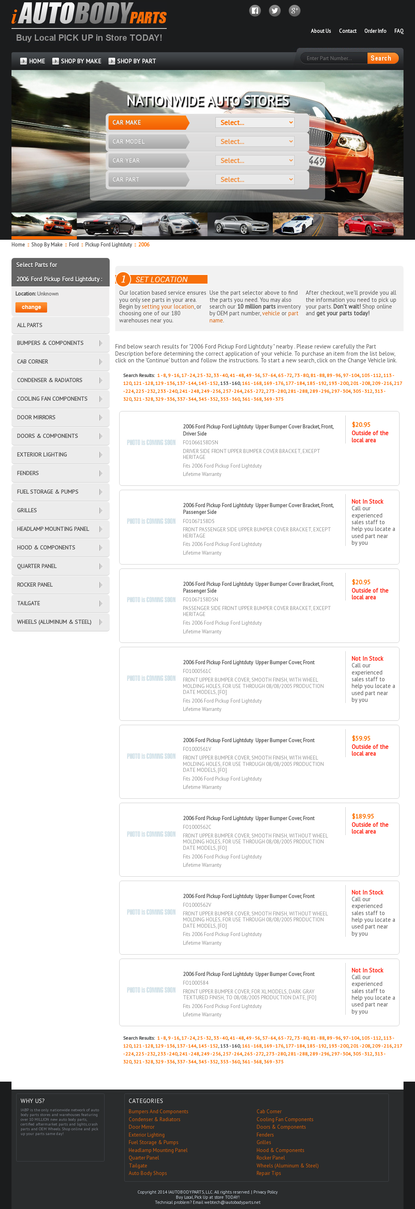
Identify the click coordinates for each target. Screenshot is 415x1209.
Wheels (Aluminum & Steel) (288, 1165)
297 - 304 (341, 391)
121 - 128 (143, 383)
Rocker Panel (271, 1157)
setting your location (168, 306)
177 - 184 (295, 383)
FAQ (399, 31)
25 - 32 (204, 375)
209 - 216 (382, 383)
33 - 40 (220, 375)
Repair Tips (269, 1173)
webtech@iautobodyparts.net (232, 1202)
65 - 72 (285, 375)
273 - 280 (276, 391)
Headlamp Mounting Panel (158, 1150)
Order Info (375, 31)
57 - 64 (269, 375)
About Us (321, 31)
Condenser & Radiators (155, 1119)
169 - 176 (274, 383)
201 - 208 (360, 383)
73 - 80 (301, 375)
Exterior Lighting (147, 1134)
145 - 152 (208, 383)
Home (18, 244)
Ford (74, 244)
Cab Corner (269, 1111)
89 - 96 (334, 375)
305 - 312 (363, 391)
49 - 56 (253, 375)
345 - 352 (208, 399)
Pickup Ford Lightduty (109, 244)
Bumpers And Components (158, 1111)
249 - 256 (211, 391)
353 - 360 (230, 399)
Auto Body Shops (148, 1173)
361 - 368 (252, 399)
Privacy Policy (265, 1192)
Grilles (264, 1142)
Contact (347, 31)
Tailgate (138, 1165)
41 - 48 (237, 375)
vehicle (271, 313)
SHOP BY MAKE (81, 61)
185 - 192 (317, 383)
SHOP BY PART (136, 61)
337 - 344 (186, 399)
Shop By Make (47, 244)
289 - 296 (319, 391)
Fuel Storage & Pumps (154, 1142)
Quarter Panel (144, 1157)
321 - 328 (143, 399)
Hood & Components (281, 1150)
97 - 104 (351, 375)
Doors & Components (281, 1127)
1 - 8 (161, 375)
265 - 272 (254, 391)
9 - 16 (173, 375)
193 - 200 (338, 383)
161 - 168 (252, 383)
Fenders (265, 1134)
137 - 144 (186, 383)
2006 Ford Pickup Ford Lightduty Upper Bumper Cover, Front (248, 662)
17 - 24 (188, 375)
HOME (37, 61)
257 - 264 (232, 391)
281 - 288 (298, 391)
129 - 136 (165, 383)
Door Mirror (141, 1127)
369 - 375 (274, 399)
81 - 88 (317, 375)
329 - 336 (165, 399)
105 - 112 (371, 375)
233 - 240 (167, 391)
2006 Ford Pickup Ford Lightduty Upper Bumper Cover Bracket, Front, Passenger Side (258, 587)
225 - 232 (146, 391)
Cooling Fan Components (285, 1119)
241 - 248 (189, 391)
